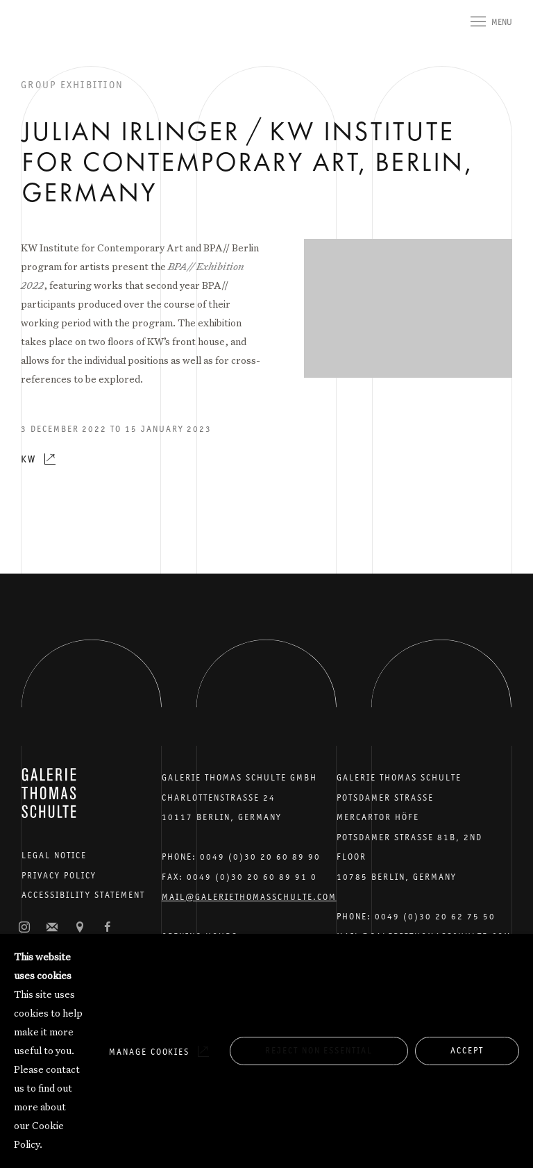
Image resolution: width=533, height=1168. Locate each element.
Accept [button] (467, 1050)
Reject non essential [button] (319, 1050)
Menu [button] (501, 22)
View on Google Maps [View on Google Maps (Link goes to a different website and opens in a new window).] (80, 928)
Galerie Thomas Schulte (48, 41)
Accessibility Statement (83, 895)
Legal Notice (54, 855)
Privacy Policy (59, 875)
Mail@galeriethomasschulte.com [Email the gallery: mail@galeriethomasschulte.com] (249, 897)
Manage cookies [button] (149, 1051)
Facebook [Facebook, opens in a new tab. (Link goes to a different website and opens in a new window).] (107, 928)
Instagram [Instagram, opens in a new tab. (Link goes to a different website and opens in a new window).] (24, 928)
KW (28, 459)
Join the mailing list (52, 928)
